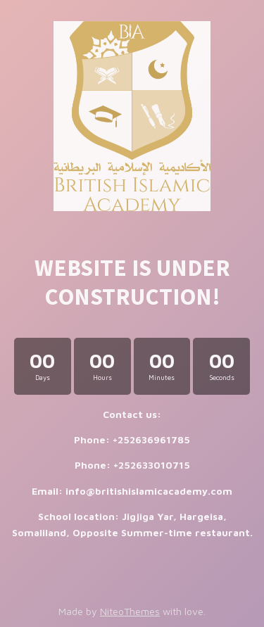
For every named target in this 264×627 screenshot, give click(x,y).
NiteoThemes (130, 611)
